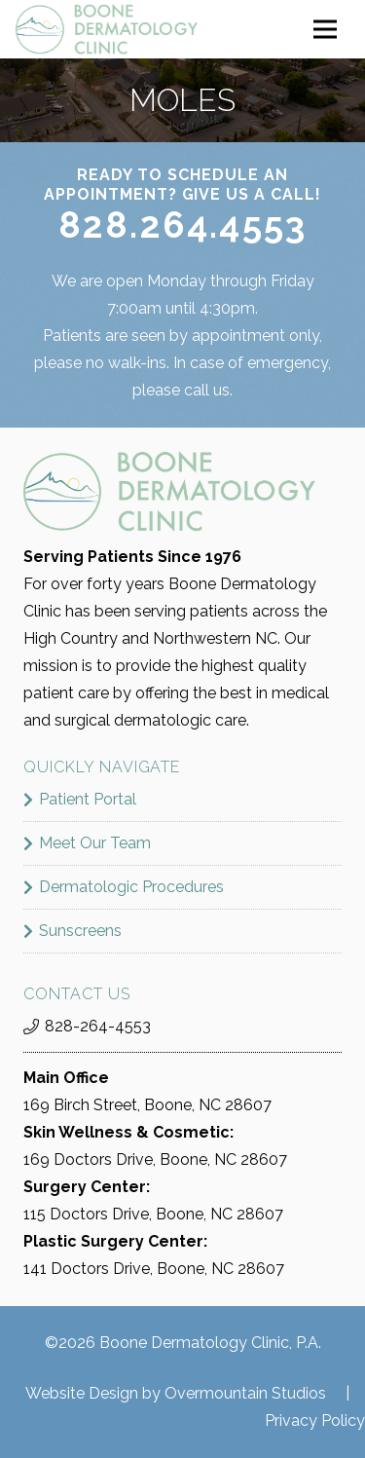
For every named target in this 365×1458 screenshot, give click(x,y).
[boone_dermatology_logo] (107, 29)
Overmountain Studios (245, 1393)
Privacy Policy (315, 1420)
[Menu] (325, 29)
